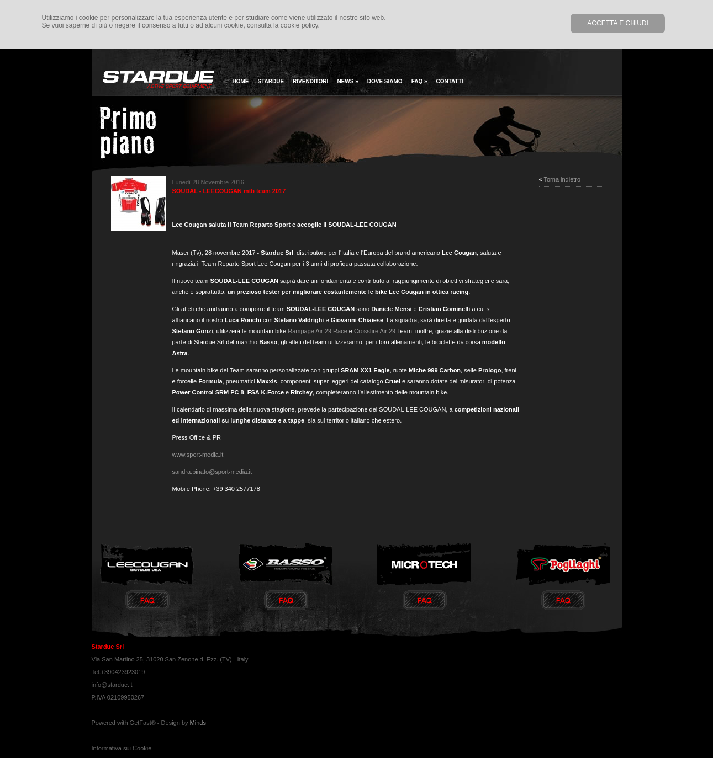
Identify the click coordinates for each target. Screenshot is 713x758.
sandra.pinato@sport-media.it (212, 471)
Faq (419, 81)
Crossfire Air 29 (374, 331)
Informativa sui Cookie (122, 748)
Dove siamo (385, 81)
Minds (198, 722)
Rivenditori (310, 81)
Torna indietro (561, 179)
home (241, 81)
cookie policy (299, 25)
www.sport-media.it (198, 454)
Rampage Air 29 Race (318, 331)
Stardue (271, 81)
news (347, 81)
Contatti (449, 81)
